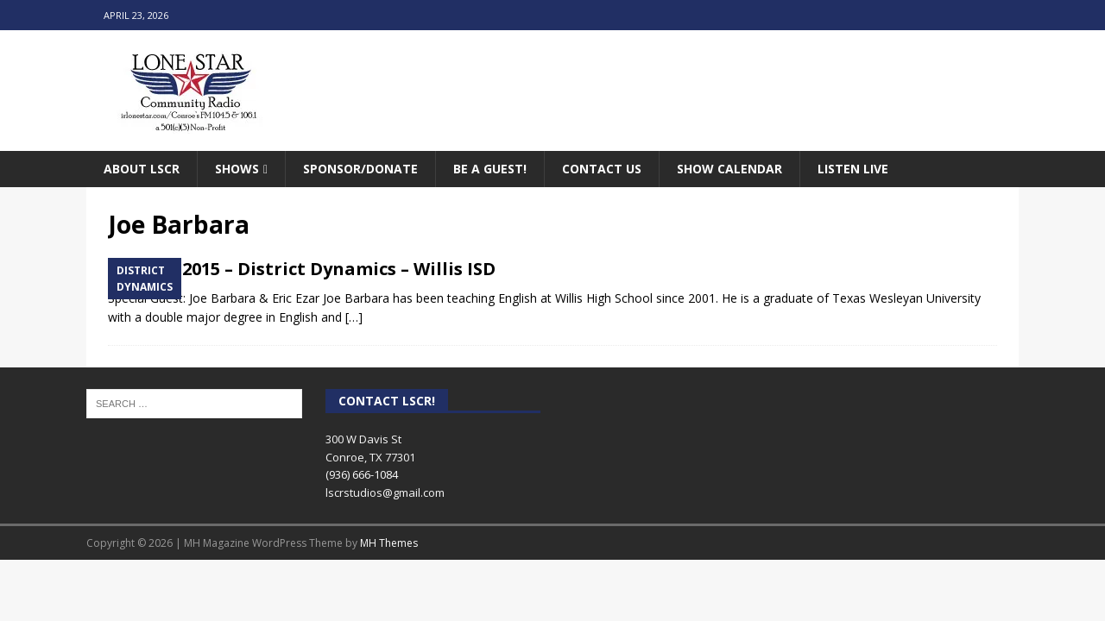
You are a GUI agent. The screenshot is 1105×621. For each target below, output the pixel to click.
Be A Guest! (490, 168)
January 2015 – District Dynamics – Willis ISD (302, 268)
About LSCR (142, 168)
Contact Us (601, 168)
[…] (354, 317)
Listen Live (853, 168)
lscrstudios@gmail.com (385, 492)
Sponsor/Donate (360, 168)
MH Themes (389, 543)
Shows (237, 168)
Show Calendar (729, 168)
